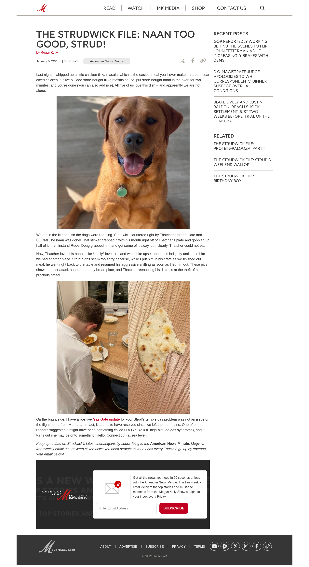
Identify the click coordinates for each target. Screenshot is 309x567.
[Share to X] (182, 61)
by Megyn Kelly (47, 52)
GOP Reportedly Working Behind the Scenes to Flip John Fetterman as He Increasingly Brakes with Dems (241, 51)
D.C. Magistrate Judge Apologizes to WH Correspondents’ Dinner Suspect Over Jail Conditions (240, 81)
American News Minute (107, 61)
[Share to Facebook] (192, 61)
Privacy (179, 546)
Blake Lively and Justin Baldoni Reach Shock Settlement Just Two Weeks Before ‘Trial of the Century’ (242, 111)
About (105, 546)
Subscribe (154, 546)
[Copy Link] (203, 61)
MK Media (168, 8)
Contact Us (231, 8)
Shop (198, 8)
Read (109, 8)
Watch (136, 8)
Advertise (128, 546)
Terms (199, 546)
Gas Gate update (106, 419)
